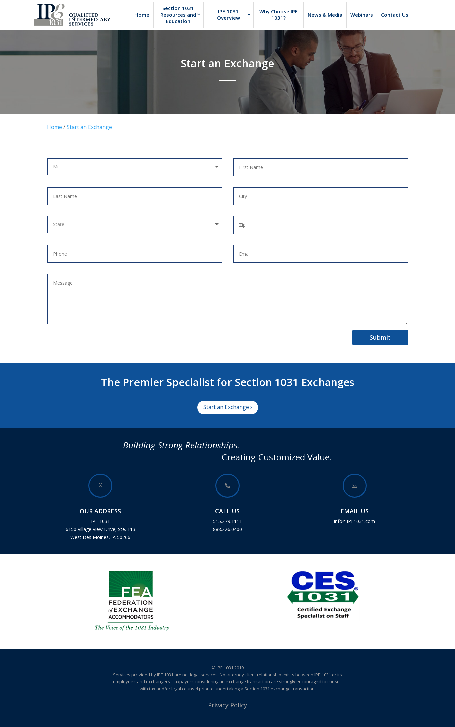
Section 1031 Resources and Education (178, 14)
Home (141, 14)
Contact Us (394, 14)
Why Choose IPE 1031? (278, 14)
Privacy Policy (227, 705)
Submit (380, 337)
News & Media (325, 14)
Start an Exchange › (227, 407)
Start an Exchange (89, 127)
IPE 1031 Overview (228, 14)
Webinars (361, 14)
